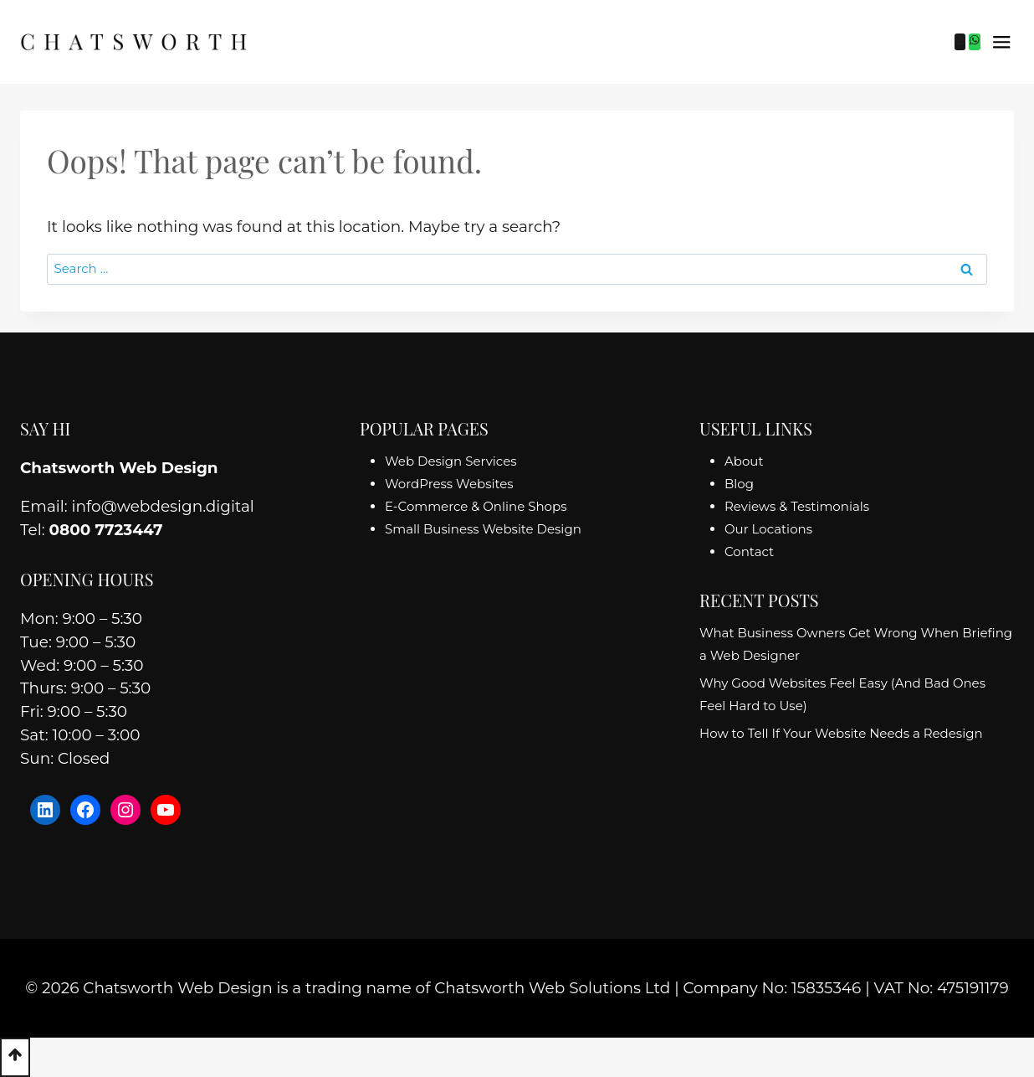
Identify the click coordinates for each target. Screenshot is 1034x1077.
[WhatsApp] (974, 41)
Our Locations (768, 529)
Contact (749, 551)
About (744, 461)
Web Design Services (451, 461)
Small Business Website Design (483, 529)
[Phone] (960, 41)
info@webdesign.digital (163, 506)
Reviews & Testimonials (796, 506)
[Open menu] (1001, 42)
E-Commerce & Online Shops (475, 506)
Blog (739, 484)
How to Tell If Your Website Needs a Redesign (841, 733)
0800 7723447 (105, 529)
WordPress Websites (449, 484)
